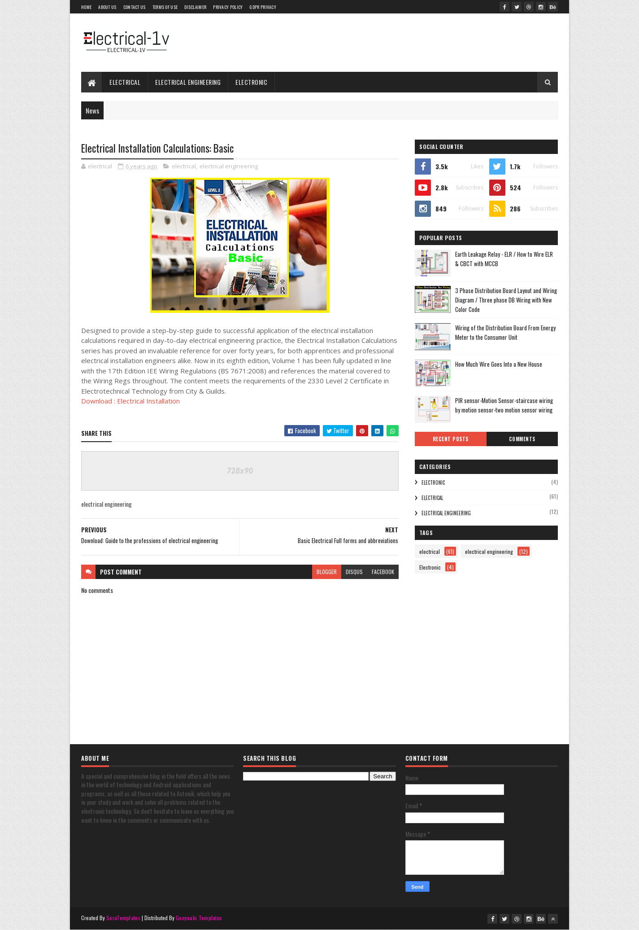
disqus (354, 571)
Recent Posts (451, 439)
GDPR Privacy (262, 7)
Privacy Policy (228, 7)
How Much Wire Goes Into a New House (498, 364)
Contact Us (134, 7)
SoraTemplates (123, 917)
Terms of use (165, 7)
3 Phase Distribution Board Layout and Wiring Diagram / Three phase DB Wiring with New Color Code (506, 300)
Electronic (251, 82)
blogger (327, 571)
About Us (107, 7)
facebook (383, 571)
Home (86, 7)
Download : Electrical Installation (130, 400)
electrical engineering (188, 82)
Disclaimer (195, 7)
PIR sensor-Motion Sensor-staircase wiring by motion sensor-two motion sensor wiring (504, 405)
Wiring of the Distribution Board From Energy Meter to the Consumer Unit (505, 332)
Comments (522, 439)
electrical (124, 82)
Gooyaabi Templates (199, 917)
